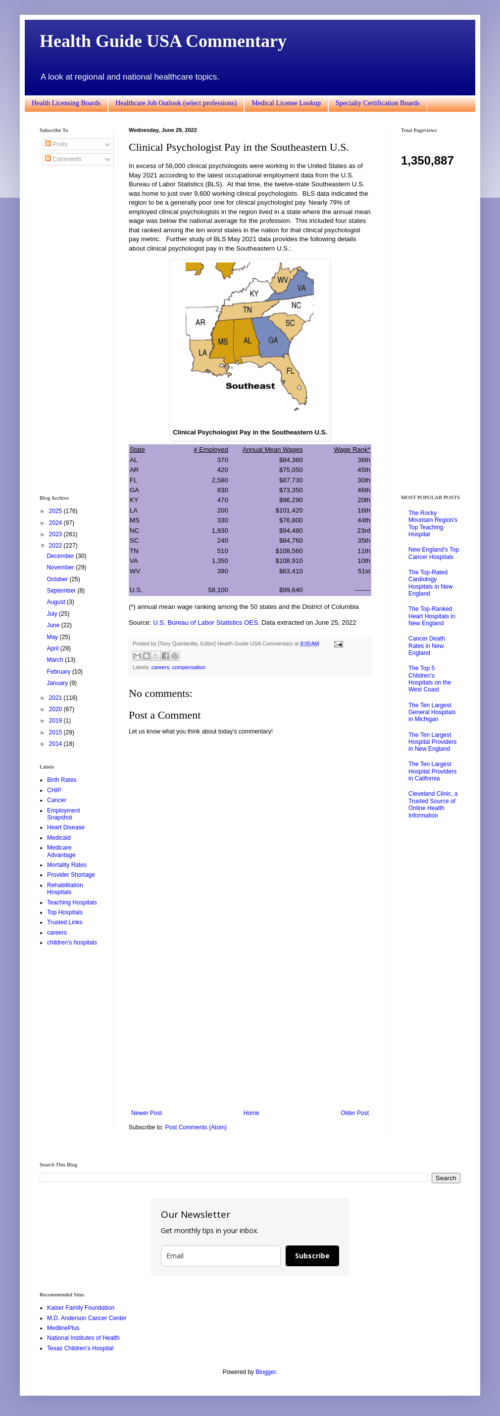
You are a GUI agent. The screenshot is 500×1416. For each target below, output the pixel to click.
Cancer (56, 800)
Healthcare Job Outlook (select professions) (176, 103)
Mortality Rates (67, 864)
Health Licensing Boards (66, 103)
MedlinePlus (63, 1328)
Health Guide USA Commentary (163, 41)
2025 (56, 511)
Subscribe (312, 1255)
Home (251, 1113)
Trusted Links (65, 922)
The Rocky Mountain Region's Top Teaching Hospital (432, 524)
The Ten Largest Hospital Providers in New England (432, 742)
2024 (56, 522)
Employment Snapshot (63, 814)
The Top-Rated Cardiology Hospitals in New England (430, 583)
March (56, 659)
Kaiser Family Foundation (80, 1307)
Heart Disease (66, 827)
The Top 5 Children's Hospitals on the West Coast (429, 679)
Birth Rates (61, 779)
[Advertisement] (250, 1028)
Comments (63, 159)
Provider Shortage (71, 874)
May (53, 637)
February (59, 671)
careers (160, 667)
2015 (56, 732)
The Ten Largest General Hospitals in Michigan (431, 712)
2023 (56, 534)
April (53, 648)
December (61, 556)
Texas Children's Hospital (80, 1348)
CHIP (54, 790)
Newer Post (146, 1113)
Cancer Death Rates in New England (426, 645)
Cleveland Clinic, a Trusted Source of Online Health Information (432, 804)
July (53, 613)
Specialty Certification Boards (378, 103)
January (58, 683)
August (57, 602)
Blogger (265, 1372)
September (62, 590)
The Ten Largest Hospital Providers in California (432, 771)
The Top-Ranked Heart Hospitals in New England (431, 616)
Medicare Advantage (61, 851)
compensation (188, 667)
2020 (56, 709)
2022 (56, 545)
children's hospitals (72, 942)
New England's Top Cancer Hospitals (433, 553)
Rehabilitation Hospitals (65, 889)
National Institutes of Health (83, 1337)
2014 (56, 743)
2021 (56, 697)
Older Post (355, 1113)
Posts (56, 144)
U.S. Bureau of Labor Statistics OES (205, 622)
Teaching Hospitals (72, 902)
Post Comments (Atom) (196, 1127)
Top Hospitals (65, 912)
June (54, 625)
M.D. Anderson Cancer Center (87, 1318)
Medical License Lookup (286, 103)
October (58, 579)
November (61, 567)
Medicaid (59, 837)
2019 (56, 720)
